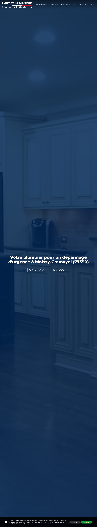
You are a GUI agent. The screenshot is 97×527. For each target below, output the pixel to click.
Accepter (86, 522)
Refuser (75, 522)
